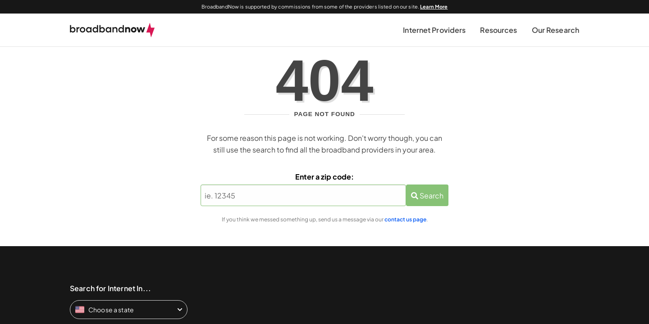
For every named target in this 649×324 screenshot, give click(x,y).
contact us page (405, 219)
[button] (434, 30)
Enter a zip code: (324, 176)
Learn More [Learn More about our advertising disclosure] (434, 6)
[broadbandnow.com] (112, 30)
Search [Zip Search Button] (427, 195)
